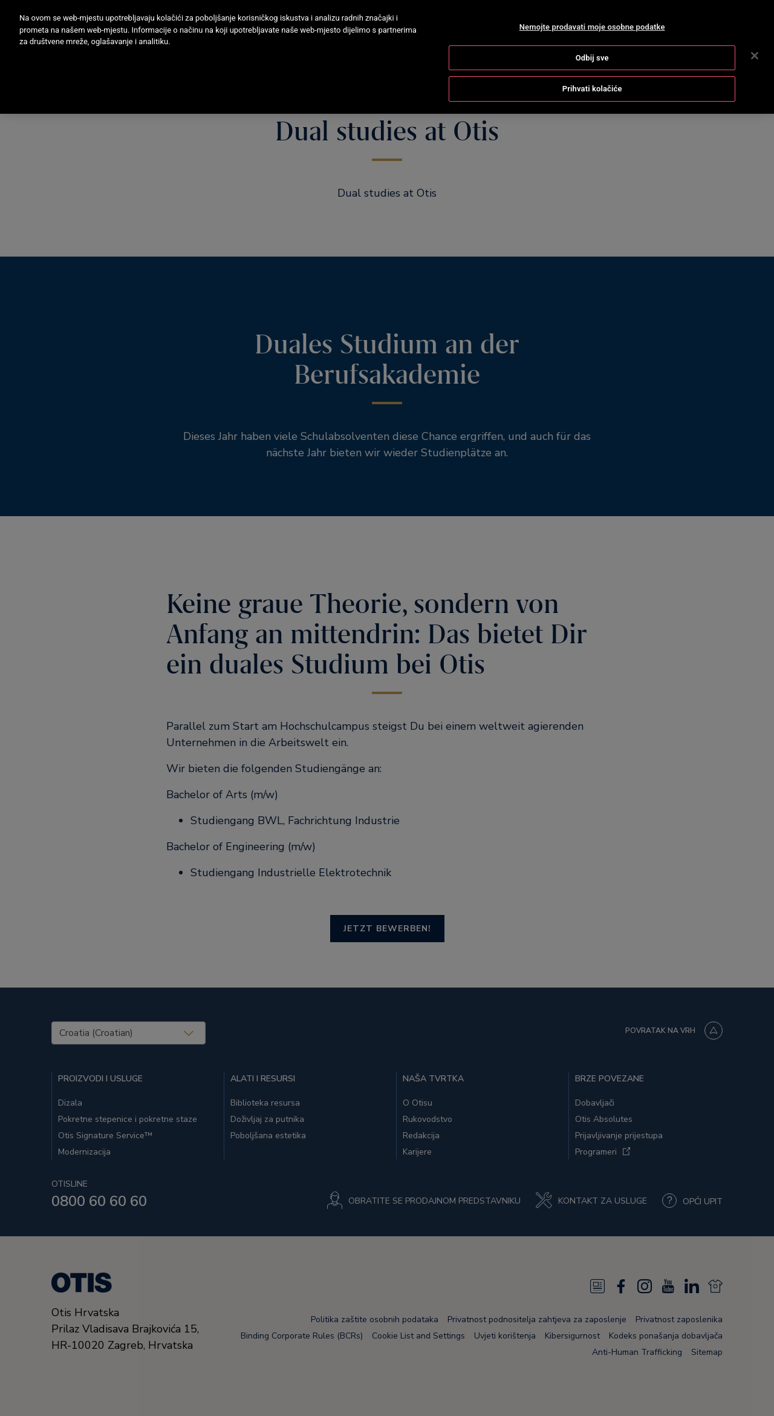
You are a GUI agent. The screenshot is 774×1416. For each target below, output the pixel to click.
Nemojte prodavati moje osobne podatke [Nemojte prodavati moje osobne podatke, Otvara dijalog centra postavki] (592, 13)
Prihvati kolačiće (592, 74)
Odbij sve (592, 43)
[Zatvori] (754, 41)
